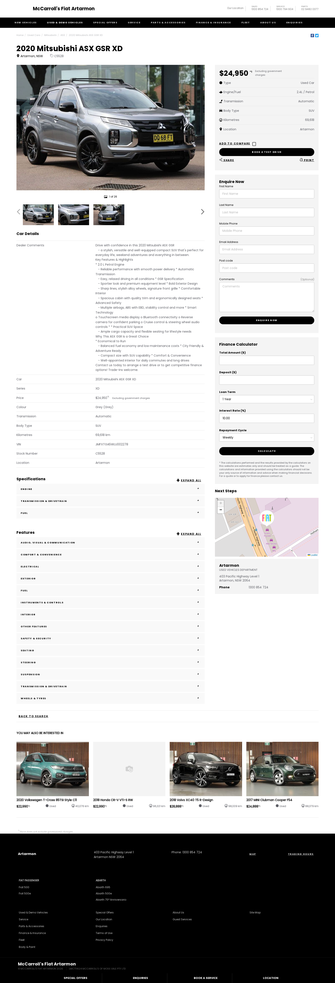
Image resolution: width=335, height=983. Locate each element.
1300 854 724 (259, 8)
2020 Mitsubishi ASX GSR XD (86, 35)
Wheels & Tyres (110, 698)
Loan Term (227, 392)
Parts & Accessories (168, 22)
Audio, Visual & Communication (110, 542)
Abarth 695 (103, 887)
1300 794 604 (284, 8)
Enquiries (294, 22)
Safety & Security (110, 638)
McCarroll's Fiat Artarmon (64, 9)
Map (252, 854)
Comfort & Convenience (110, 554)
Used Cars (33, 35)
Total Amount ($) (232, 353)
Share (226, 160)
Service (134, 22)
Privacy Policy (104, 940)
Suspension (110, 674)
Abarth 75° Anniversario (111, 899)
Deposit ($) (228, 372)
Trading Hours (301, 854)
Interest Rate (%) (232, 411)
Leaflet (312, 555)
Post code (226, 260)
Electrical (110, 566)
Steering (110, 662)
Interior (110, 614)
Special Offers (105, 22)
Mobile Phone (228, 223)
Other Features (110, 626)
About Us (268, 22)
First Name (226, 186)
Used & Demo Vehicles (65, 22)
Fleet (245, 22)
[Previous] (19, 211)
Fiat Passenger (29, 880)
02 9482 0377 (310, 8)
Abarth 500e (104, 893)
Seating (110, 650)
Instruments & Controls (110, 602)
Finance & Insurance (213, 22)
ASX (62, 35)
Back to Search (33, 716)
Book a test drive (267, 152)
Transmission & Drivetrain (110, 501)
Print (307, 160)
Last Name (226, 205)
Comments (227, 279)
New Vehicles (26, 22)
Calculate (267, 451)
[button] (266, 518)
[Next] (202, 211)
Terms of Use (104, 933)
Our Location (235, 8)
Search (314, 22)
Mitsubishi (50, 35)
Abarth (101, 880)
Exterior (110, 578)
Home (20, 35)
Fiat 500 (24, 887)
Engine (110, 489)
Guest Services (182, 919)
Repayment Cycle (233, 430)
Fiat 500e (25, 893)
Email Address (228, 242)
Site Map (255, 912)
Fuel (110, 513)
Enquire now (267, 320)
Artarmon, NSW (30, 56)
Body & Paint (27, 947)
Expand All (191, 480)
